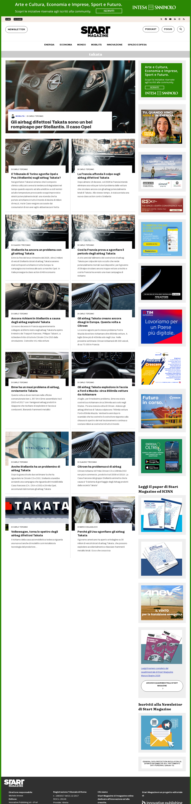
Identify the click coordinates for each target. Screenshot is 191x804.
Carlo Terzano (36, 116)
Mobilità (20, 116)
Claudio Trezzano (21, 245)
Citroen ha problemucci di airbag (99, 466)
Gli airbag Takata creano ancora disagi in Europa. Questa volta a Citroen (99, 322)
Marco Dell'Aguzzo (89, 527)
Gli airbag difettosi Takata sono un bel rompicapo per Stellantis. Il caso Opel (51, 124)
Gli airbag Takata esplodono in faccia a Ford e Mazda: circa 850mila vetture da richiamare (103, 391)
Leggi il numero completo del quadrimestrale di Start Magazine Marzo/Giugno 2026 (157, 672)
